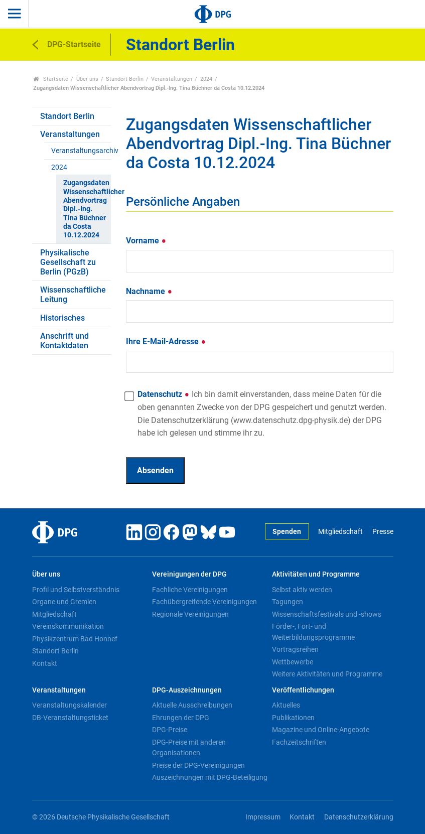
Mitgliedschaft (340, 531)
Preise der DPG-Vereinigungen (198, 765)
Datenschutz (261, 413)
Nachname (149, 291)
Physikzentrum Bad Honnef (74, 639)
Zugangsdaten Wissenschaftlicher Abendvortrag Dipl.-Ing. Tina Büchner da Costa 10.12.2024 (87, 209)
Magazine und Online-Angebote (320, 730)
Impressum (262, 817)
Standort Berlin (125, 79)
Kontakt (44, 663)
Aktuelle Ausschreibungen (192, 705)
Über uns (87, 79)
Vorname (146, 240)
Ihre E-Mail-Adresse (166, 341)
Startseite (51, 79)
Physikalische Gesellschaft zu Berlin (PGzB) (68, 262)
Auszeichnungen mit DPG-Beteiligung (209, 777)
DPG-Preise (169, 730)
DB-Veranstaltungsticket (70, 718)
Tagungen (287, 602)
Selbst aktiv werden (302, 590)
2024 (206, 79)
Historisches (62, 318)
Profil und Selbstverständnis (75, 590)
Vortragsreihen (295, 649)
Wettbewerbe (292, 662)
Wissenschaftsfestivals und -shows (326, 614)
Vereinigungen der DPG (189, 574)
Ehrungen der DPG (180, 718)
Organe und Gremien (64, 602)
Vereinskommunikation (68, 626)
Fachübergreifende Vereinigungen (204, 602)
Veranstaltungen (171, 79)
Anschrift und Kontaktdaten (64, 340)
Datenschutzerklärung (358, 817)
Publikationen (293, 718)
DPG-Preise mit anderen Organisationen (189, 747)
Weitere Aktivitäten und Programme (327, 674)
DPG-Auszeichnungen (187, 690)
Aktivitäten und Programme (316, 574)
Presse (382, 531)
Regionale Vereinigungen (190, 614)
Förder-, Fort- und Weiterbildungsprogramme (313, 631)
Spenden (286, 531)
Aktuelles (286, 705)
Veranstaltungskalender (69, 705)
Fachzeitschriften (299, 742)
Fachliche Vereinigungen (190, 590)
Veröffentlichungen (303, 690)
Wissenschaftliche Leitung (73, 294)
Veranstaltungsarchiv (81, 151)
